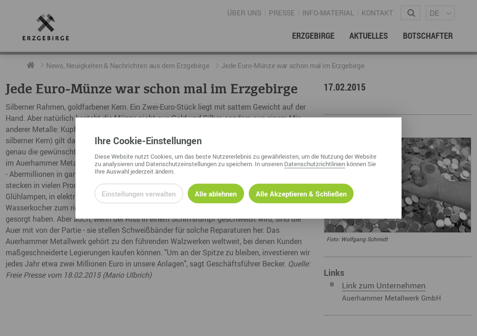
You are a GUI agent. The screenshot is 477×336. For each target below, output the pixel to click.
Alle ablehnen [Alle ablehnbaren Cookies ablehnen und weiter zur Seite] (216, 193)
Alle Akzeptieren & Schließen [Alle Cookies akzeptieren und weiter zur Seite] (301, 193)
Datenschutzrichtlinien (314, 163)
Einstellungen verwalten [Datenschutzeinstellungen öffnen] (139, 193)
